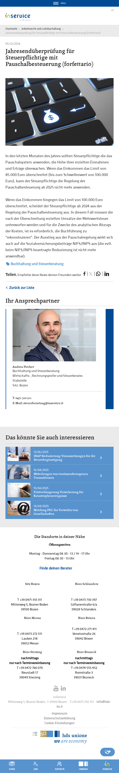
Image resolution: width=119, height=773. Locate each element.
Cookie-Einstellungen (59, 723)
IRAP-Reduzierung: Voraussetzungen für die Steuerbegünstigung (68, 458)
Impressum (59, 714)
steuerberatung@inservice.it (43, 403)
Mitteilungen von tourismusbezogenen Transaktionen (68, 475)
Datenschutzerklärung (59, 718)
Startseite (11, 28)
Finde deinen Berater (55, 568)
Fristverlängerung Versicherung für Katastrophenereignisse (68, 494)
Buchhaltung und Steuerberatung (34, 264)
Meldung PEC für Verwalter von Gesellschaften (68, 512)
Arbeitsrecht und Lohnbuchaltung (41, 28)
